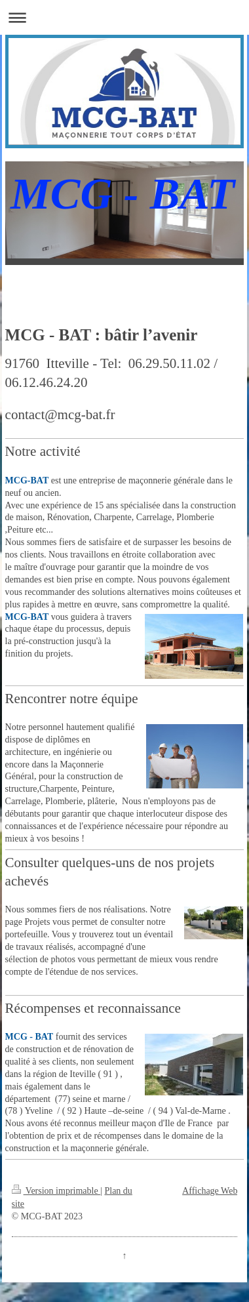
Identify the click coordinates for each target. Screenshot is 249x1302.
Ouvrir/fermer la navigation (124, 17)
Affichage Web (209, 1191)
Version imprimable (56, 1191)
